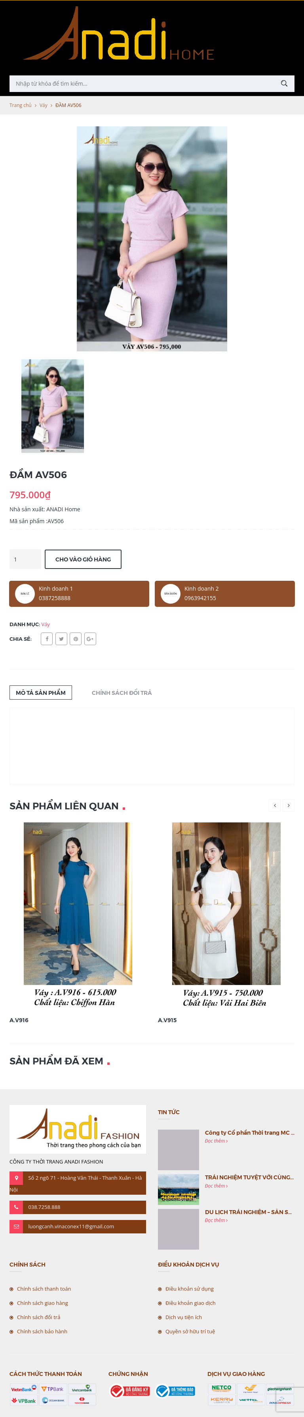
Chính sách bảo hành (42, 1331)
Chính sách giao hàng (42, 1302)
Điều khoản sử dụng (189, 1288)
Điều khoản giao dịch (190, 1302)
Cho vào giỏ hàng (83, 559)
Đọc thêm (216, 1140)
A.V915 (167, 1020)
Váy (44, 105)
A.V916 (19, 1020)
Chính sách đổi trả (38, 1317)
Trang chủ (21, 105)
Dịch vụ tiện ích (183, 1317)
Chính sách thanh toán (44, 1288)
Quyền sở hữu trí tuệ (190, 1331)
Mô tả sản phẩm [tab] (41, 692)
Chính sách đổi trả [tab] (122, 692)
